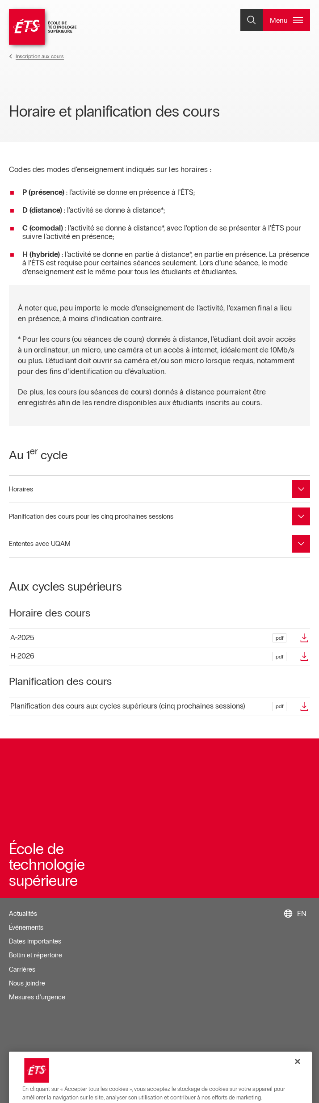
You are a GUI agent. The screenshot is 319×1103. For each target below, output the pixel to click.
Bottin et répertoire (35, 955)
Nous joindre (27, 983)
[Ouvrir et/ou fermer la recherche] (251, 20)
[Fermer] (297, 1089)
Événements (26, 927)
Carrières (22, 969)
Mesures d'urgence (37, 997)
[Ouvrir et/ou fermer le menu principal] (286, 20)
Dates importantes (35, 941)
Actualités (23, 914)
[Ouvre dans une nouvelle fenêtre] (159, 638)
